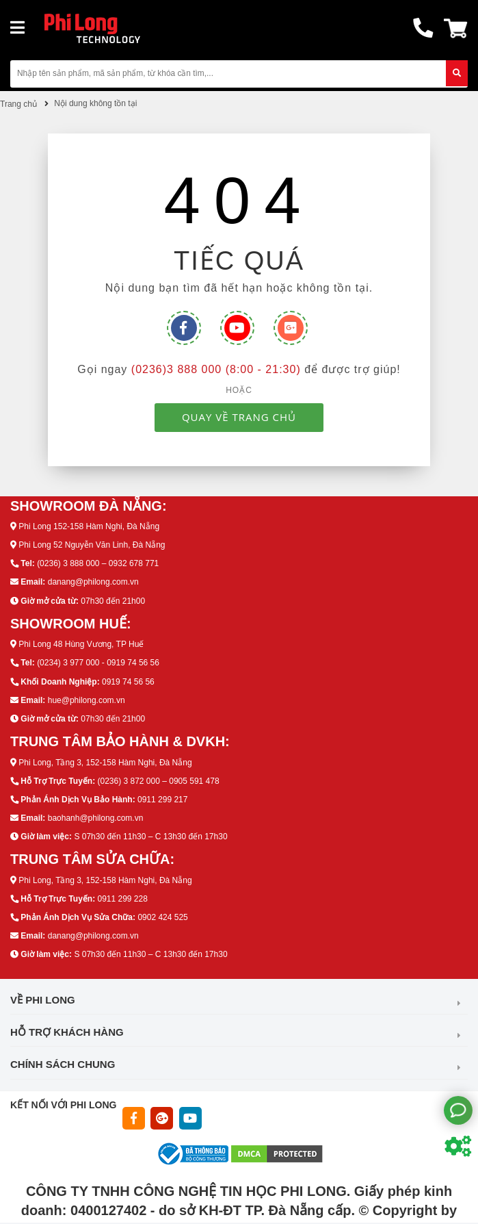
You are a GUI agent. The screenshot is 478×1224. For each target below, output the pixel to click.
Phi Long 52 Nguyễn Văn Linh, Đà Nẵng (91, 545)
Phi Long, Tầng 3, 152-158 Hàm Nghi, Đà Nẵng (104, 762)
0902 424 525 (162, 917)
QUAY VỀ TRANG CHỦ (239, 417)
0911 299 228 (122, 899)
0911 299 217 (162, 799)
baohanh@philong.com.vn (96, 818)
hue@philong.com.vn (86, 700)
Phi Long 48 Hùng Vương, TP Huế (81, 644)
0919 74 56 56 (128, 682)
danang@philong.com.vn (93, 582)
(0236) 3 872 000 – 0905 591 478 (158, 781)
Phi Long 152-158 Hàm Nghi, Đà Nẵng (88, 526)
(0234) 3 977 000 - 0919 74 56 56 (98, 662)
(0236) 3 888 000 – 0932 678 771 (98, 563)
